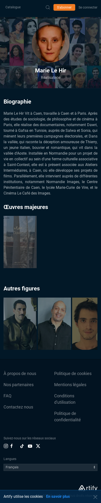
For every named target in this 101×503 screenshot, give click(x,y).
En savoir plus (58, 496)
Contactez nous (18, 406)
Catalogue (13, 7)
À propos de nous (20, 373)
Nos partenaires (19, 384)
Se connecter (88, 7)
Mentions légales (70, 384)
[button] (50, 43)
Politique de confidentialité (67, 416)
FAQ (7, 395)
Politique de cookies (73, 373)
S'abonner (64, 7)
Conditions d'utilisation (64, 399)
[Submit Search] (47, 7)
